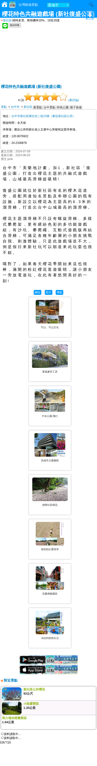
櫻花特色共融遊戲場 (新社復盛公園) (31, 86)
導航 (59, 292)
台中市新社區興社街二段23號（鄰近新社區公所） (43, 116)
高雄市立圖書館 (50, 460)
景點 (4, 106)
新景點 (37, 107)
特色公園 (63, 107)
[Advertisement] (48, 57)
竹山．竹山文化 (50, 327)
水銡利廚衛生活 (50, 638)
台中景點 (49, 107)
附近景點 (10, 680)
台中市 (15, 106)
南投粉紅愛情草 (50, 549)
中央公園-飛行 (50, 416)
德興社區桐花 (49, 504)
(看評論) (73, 100)
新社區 (6, 20)
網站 (37, 292)
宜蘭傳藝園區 (49, 593)
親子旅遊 (76, 107)
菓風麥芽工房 (49, 371)
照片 (48, 292)
